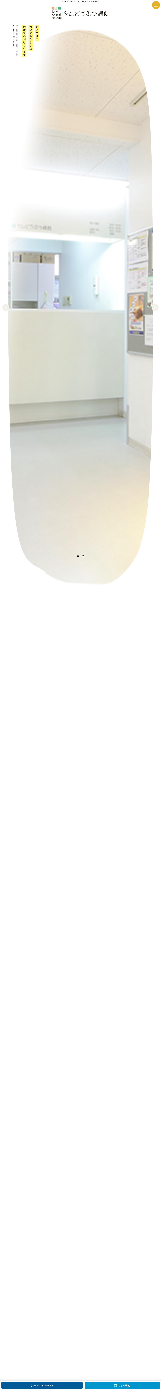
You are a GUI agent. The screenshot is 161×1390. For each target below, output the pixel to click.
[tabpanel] (80, 307)
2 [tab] (83, 556)
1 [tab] (78, 556)
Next (155, 307)
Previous (5, 307)
